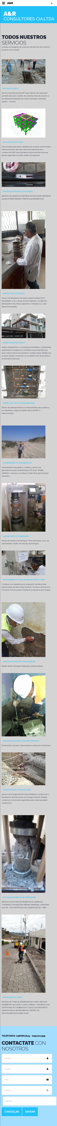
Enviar (30, 1099)
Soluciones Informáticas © (12, 1121)
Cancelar (12, 1099)
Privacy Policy (27, 1121)
